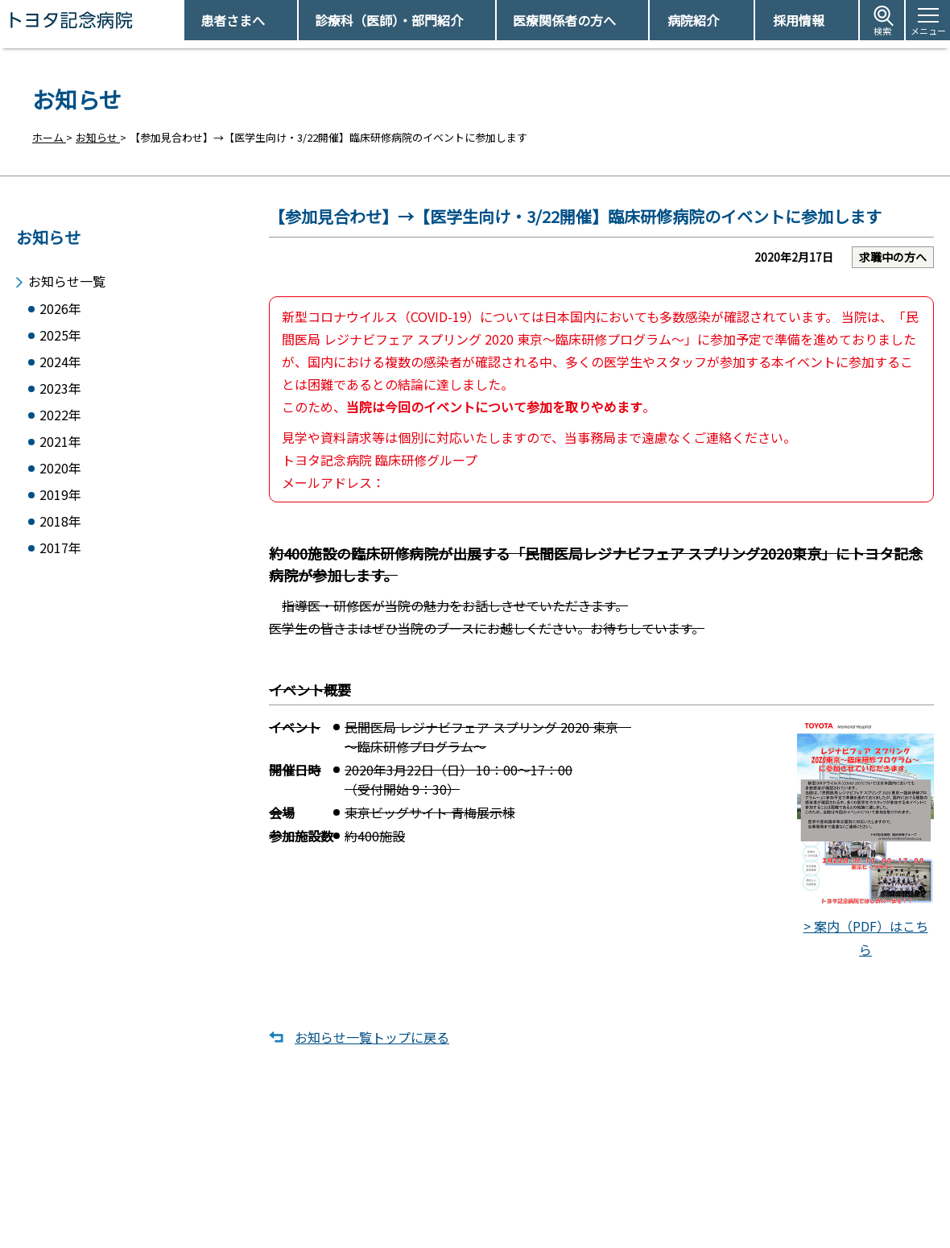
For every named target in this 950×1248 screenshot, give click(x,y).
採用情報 (798, 20)
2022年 (60, 416)
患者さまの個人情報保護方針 (710, 1224)
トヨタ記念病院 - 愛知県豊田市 (182, 20)
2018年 (60, 529)
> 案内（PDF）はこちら (865, 848)
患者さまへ (232, 20)
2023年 (60, 388)
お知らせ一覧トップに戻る (372, 1049)
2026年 (60, 304)
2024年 (60, 360)
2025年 (60, 332)
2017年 (60, 557)
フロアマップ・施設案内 (477, 1224)
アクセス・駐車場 (683, 1168)
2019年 (60, 501)
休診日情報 (446, 1196)
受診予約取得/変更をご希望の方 (495, 1168)
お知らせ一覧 (66, 275)
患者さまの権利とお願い (700, 1196)
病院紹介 (693, 20)
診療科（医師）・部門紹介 (389, 20)
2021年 (60, 445)
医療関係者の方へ (564, 20)
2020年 (60, 473)
